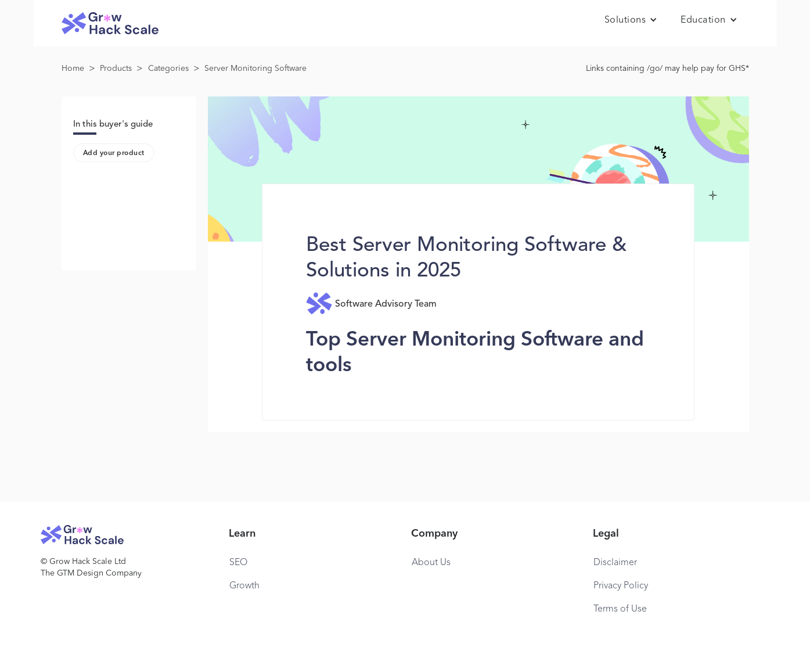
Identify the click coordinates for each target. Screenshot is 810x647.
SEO (238, 562)
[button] (631, 20)
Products (116, 68)
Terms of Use (620, 609)
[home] (110, 23)
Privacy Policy (620, 586)
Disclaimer (615, 562)
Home (73, 68)
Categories (168, 68)
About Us (431, 562)
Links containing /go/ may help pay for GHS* (667, 68)
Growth (244, 586)
